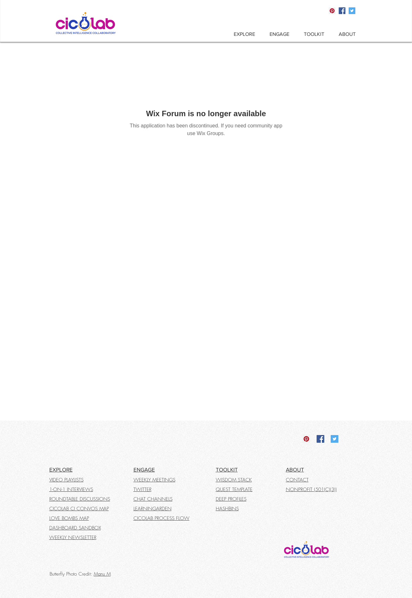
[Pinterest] (332, 10)
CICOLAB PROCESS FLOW (161, 518)
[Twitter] (352, 10)
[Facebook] (342, 10)
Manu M (102, 574)
